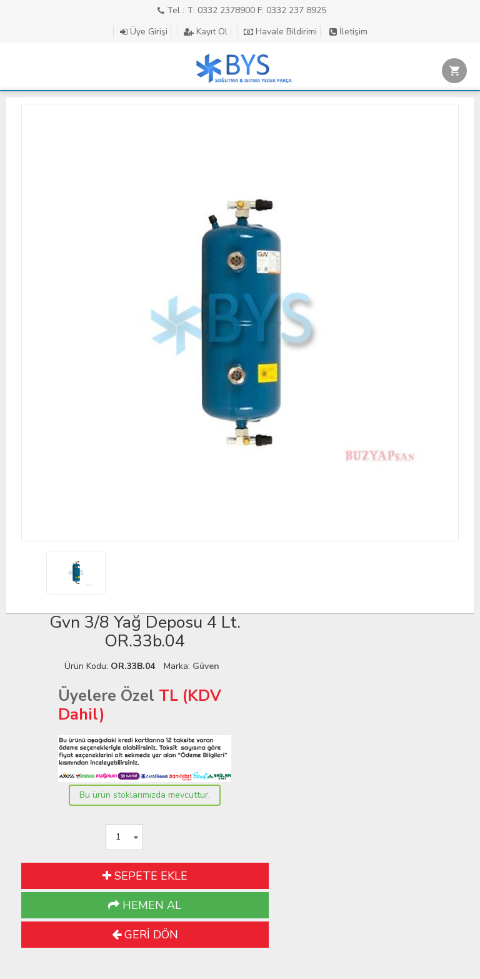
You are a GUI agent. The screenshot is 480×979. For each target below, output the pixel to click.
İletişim (348, 32)
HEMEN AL (144, 905)
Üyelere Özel (106, 695)
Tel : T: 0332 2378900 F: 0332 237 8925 (242, 10)
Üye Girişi (144, 32)
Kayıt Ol (206, 32)
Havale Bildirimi (280, 32)
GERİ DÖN (145, 934)
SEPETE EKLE (145, 876)
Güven (205, 666)
